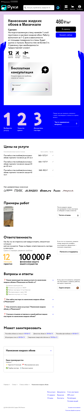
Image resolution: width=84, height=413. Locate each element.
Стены (14, 385)
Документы (61, 392)
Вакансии (60, 395)
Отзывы (50, 398)
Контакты (60, 398)
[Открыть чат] (58, 7)
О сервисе (51, 395)
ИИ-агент (70, 395)
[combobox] (38, 7)
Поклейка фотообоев (63, 334)
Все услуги (51, 392)
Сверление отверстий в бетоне (38, 337)
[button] (9, 2)
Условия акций (72, 401)
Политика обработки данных (72, 410)
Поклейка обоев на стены (13, 334)
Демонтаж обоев (38, 334)
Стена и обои (24, 385)
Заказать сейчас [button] (65, 35)
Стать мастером (73, 392)
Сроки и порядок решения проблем (18, 250)
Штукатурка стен (10, 337)
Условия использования (74, 407)
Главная (6, 385)
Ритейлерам (71, 398)
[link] (18, 333)
